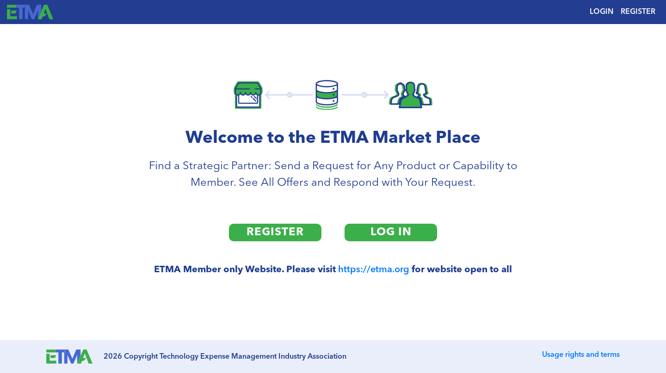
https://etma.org (373, 270)
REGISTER (638, 12)
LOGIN (601, 12)
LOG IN (391, 232)
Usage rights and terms (581, 355)
